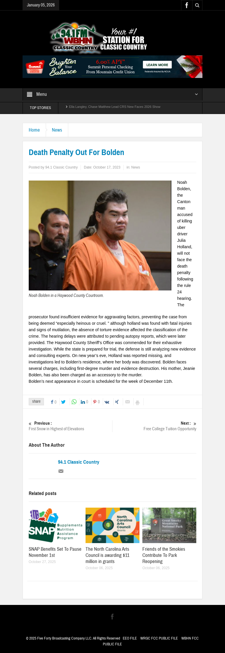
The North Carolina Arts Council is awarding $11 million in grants (107, 555)
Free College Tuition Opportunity (155, 426)
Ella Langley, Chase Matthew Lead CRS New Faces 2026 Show (115, 108)
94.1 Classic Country (78, 462)
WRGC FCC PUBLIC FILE (159, 638)
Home (34, 130)
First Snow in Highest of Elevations (70, 426)
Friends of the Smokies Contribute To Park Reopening (163, 555)
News (57, 130)
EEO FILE (130, 638)
